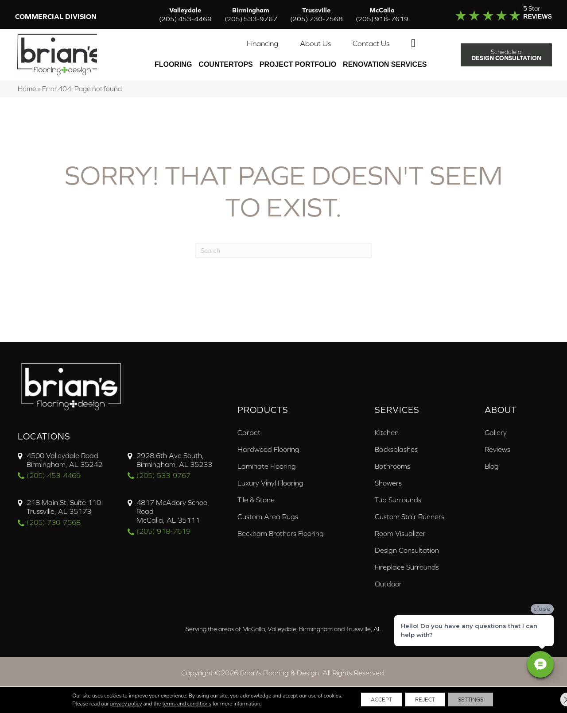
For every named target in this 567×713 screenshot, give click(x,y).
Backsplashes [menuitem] (396, 439)
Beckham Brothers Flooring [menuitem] (280, 523)
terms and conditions (172, 703)
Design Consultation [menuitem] (407, 540)
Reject (424, 699)
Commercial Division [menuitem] (58, 17)
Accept (371, 699)
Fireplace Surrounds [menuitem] (407, 557)
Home (27, 78)
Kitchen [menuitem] (387, 422)
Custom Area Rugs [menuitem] (267, 506)
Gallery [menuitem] (496, 422)
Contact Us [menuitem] (369, 39)
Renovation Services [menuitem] (383, 60)
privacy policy (111, 703)
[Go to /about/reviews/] (495, 15)
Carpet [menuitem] (248, 422)
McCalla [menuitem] (382, 15)
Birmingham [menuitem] (251, 15)
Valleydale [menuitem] (185, 15)
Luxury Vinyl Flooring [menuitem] (270, 473)
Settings (480, 699)
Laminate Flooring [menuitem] (266, 456)
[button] (413, 39)
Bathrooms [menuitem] (392, 456)
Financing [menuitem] (261, 39)
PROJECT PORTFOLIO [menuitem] (296, 60)
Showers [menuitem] (388, 473)
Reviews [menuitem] (497, 439)
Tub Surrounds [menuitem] (398, 489)
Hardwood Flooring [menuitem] (268, 439)
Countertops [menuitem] (224, 60)
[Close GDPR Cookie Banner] (553, 699)
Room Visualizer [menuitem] (400, 523)
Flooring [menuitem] (171, 60)
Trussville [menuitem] (316, 15)
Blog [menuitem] (492, 456)
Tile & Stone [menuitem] (256, 489)
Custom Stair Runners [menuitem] (409, 506)
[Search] (283, 240)
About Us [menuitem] (314, 39)
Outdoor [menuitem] (388, 574)
